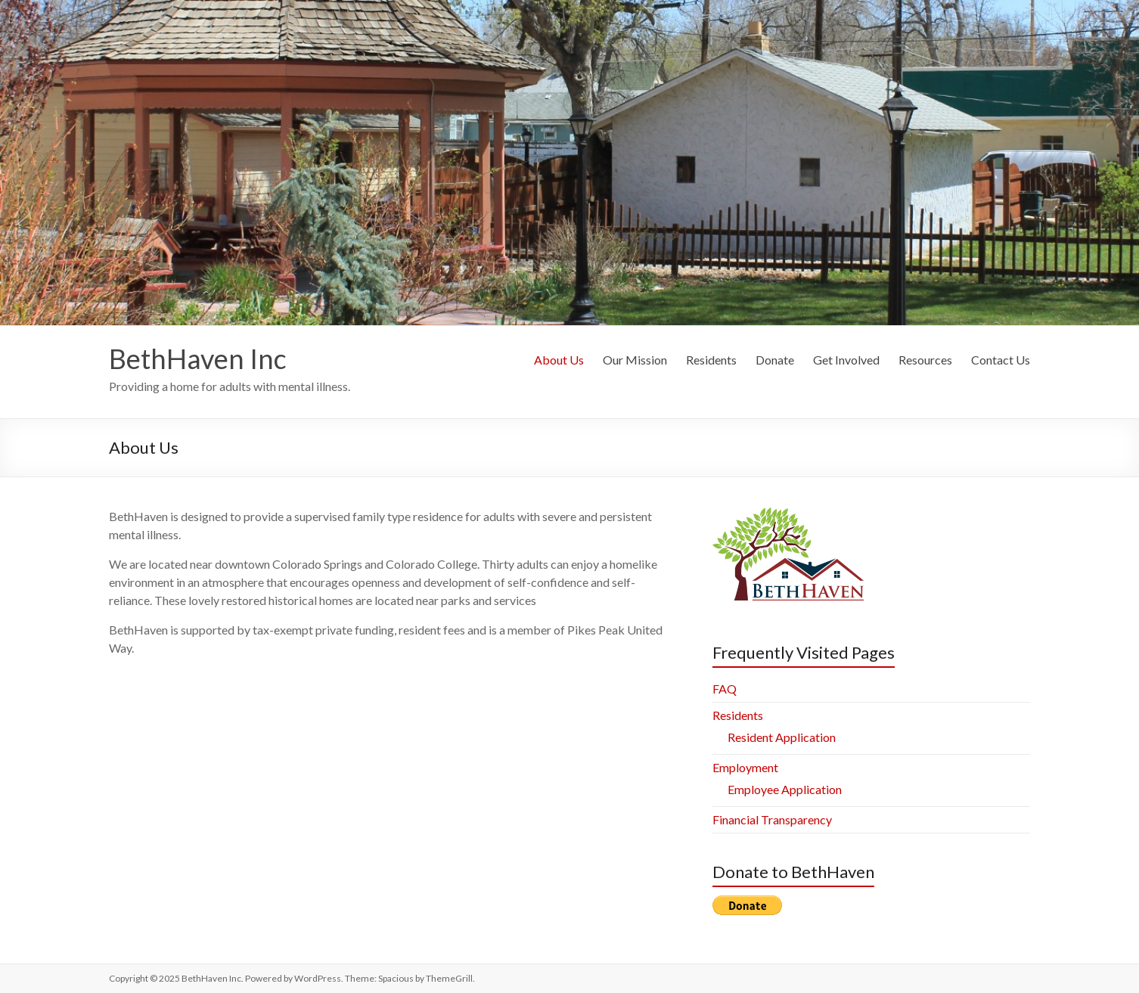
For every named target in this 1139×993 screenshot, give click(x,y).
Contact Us (1000, 359)
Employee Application (785, 789)
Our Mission (635, 359)
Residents (711, 359)
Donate (775, 359)
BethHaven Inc (198, 358)
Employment (745, 767)
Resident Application (782, 737)
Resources (925, 359)
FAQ (724, 688)
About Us (559, 359)
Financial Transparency (772, 819)
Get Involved (846, 359)
